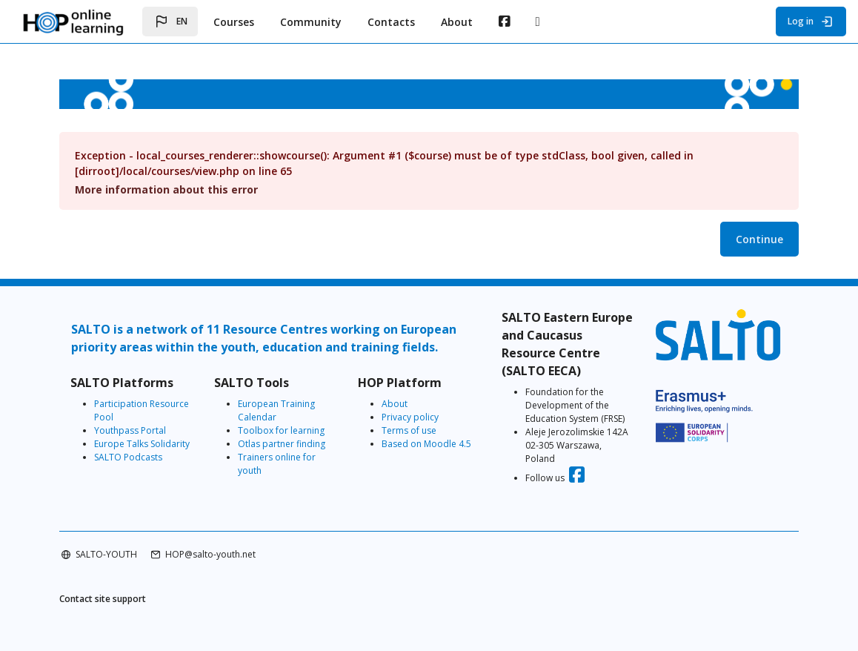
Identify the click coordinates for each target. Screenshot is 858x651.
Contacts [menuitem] (391, 22)
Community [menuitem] (311, 22)
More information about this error (166, 189)
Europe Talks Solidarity (142, 443)
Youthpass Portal (130, 430)
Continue (759, 239)
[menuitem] (504, 21)
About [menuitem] (457, 22)
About (395, 403)
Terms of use (409, 430)
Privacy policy (410, 417)
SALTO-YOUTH (106, 554)
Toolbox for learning (281, 430)
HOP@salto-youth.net (210, 554)
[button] (170, 21)
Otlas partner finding (281, 443)
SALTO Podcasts (128, 457)
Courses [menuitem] (233, 22)
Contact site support (102, 598)
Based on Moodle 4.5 (426, 443)
